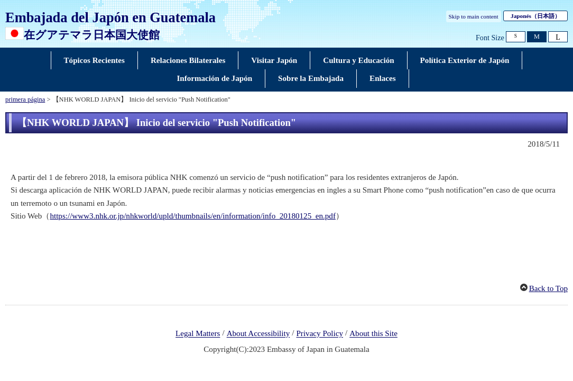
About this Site (373, 334)
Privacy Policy (319, 334)
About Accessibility (258, 334)
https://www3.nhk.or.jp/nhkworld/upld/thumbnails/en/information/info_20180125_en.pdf (193, 216)
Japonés (535, 16)
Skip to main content (473, 16)
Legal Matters (197, 334)
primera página (25, 99)
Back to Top (548, 288)
